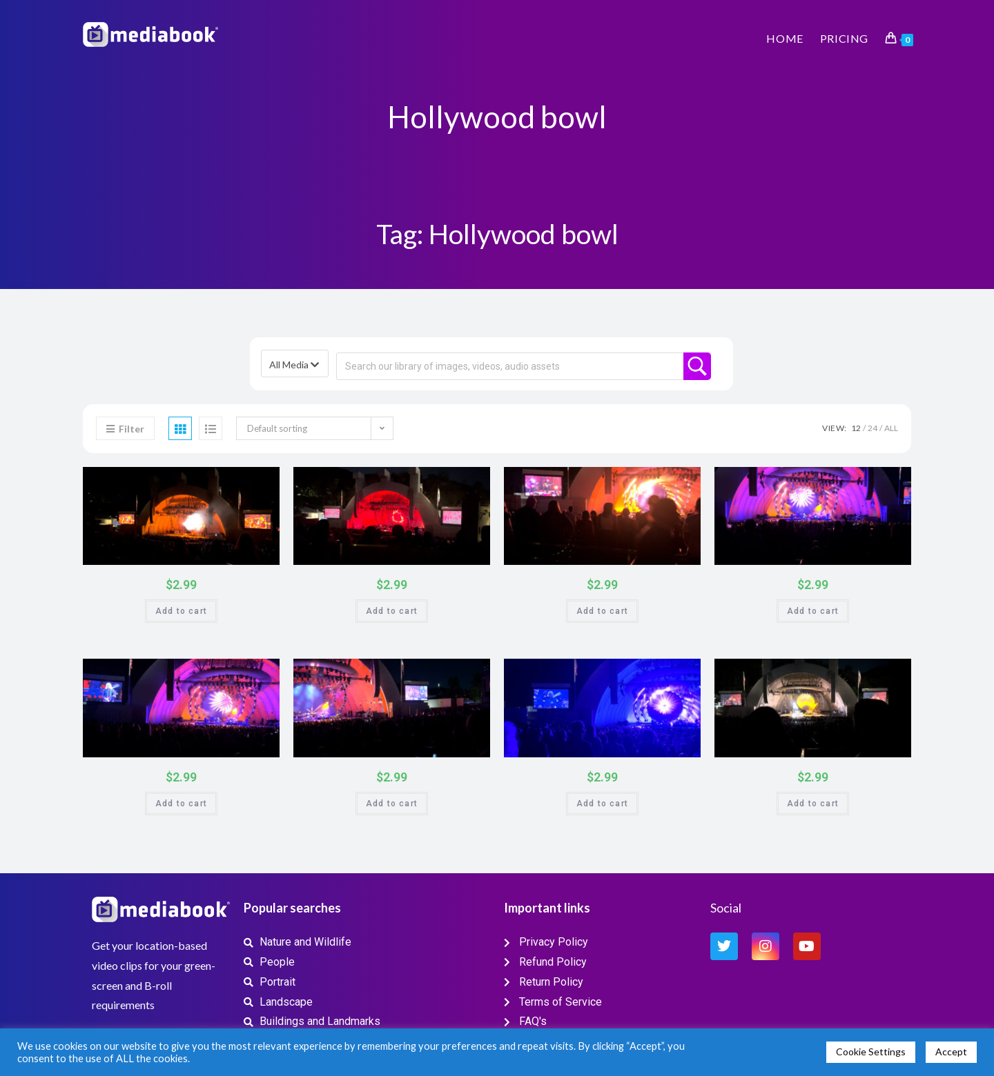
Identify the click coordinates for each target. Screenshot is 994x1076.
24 (872, 428)
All (891, 428)
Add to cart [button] (181, 611)
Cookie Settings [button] (871, 1051)
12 (856, 428)
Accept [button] (951, 1051)
